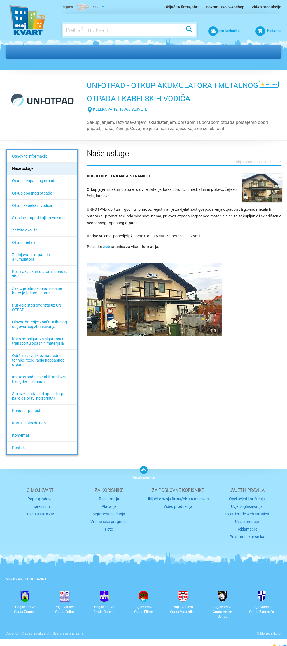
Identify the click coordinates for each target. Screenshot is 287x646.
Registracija (109, 499)
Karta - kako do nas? (30, 423)
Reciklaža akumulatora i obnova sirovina (39, 273)
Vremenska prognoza (109, 520)
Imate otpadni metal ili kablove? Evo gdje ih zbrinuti (39, 379)
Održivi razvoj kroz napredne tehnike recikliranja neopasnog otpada (38, 360)
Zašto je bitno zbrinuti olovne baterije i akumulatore (37, 290)
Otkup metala (24, 242)
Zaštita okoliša (25, 230)
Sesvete (222, 51)
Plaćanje (109, 506)
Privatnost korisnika (247, 534)
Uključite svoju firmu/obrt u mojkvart (178, 499)
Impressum (40, 506)
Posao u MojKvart (40, 513)
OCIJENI (269, 84)
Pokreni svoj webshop (225, 7)
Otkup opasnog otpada (32, 193)
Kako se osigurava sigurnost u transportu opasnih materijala (38, 341)
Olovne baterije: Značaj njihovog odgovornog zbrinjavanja (39, 324)
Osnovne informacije (30, 156)
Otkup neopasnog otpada (34, 181)
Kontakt (19, 447)
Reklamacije (247, 527)
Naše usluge (22, 168)
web (107, 246)
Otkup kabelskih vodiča (32, 205)
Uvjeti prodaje (247, 520)
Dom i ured (36, 51)
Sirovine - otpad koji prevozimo (38, 218)
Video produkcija (266, 7)
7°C (80, 7)
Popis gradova (40, 499)
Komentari (21, 435)
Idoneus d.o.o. (270, 631)
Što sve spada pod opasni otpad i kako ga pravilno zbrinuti (40, 396)
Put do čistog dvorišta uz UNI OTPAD (37, 307)
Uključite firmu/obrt (181, 7)
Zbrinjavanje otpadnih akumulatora (31, 257)
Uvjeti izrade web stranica (247, 513)
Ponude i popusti (26, 410)
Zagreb (198, 51)
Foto (109, 527)
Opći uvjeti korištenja (246, 499)
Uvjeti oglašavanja (247, 506)
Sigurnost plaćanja (109, 513)
